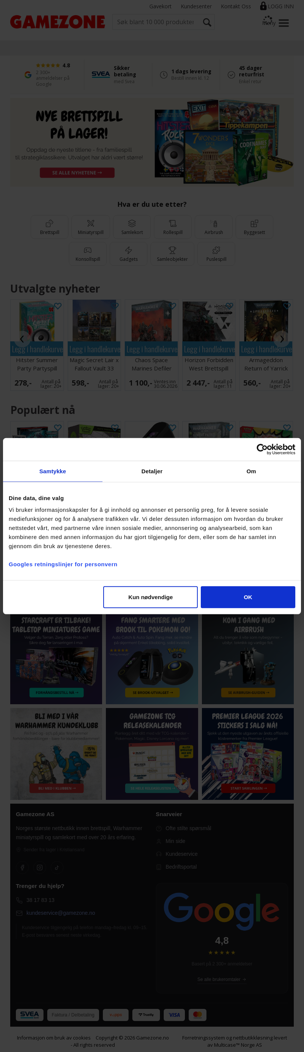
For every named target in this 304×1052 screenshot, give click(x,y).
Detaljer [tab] (152, 471)
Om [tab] (251, 471)
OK (248, 597)
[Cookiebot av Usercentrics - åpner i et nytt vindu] (262, 449)
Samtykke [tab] (52, 471)
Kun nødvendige (151, 597)
